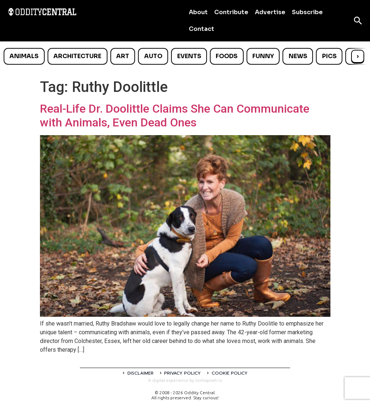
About (198, 12)
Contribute (231, 12)
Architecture (77, 56)
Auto (153, 56)
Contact (201, 29)
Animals (23, 56)
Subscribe (307, 12)
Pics (329, 56)
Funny (263, 56)
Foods (226, 56)
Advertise (270, 12)
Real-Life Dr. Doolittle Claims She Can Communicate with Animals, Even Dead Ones (174, 115)
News (298, 56)
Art (122, 56)
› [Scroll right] (358, 56)
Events (189, 56)
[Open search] (358, 20)
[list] (185, 56)
